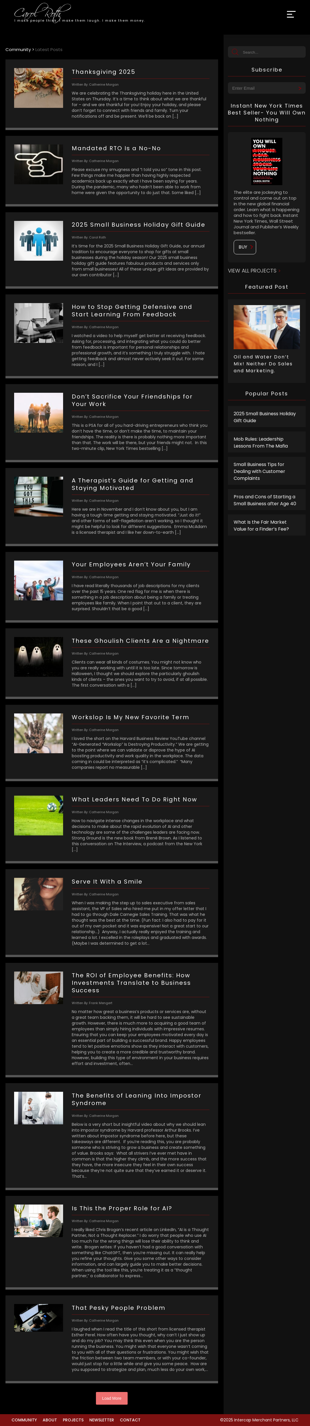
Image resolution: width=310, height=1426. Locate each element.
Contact (130, 1420)
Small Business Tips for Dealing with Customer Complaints (259, 471)
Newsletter (101, 1420)
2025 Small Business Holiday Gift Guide (265, 417)
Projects (73, 1420)
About (50, 1420)
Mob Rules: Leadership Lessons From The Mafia (261, 442)
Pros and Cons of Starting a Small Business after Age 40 (265, 500)
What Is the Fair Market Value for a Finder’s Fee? (261, 525)
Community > (20, 49)
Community (24, 1420)
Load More (112, 1398)
